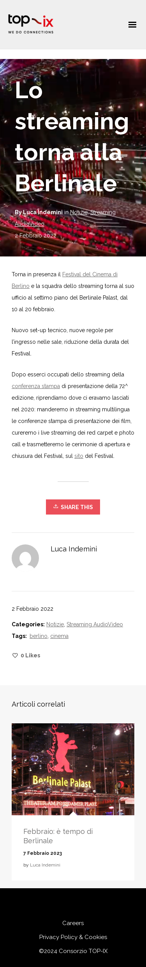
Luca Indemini (45, 865)
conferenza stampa (36, 386)
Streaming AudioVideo (95, 624)
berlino (38, 636)
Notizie (79, 212)
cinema (59, 636)
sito (78, 456)
